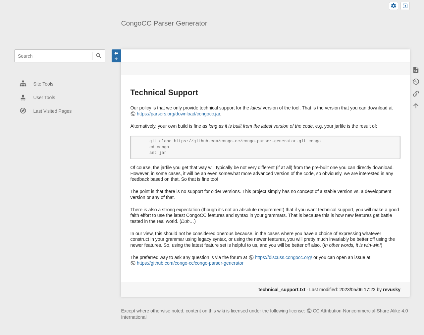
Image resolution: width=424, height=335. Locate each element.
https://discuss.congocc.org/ (283, 257)
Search (98, 56)
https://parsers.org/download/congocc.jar (178, 113)
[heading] (60, 84)
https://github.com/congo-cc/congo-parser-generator (190, 263)
